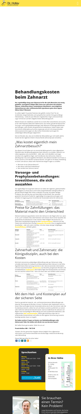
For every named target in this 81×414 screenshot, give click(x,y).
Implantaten (30, 270)
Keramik (47, 223)
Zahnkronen (36, 268)
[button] (16, 341)
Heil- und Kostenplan (30, 313)
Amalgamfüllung (47, 221)
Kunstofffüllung (20, 227)
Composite (40, 223)
